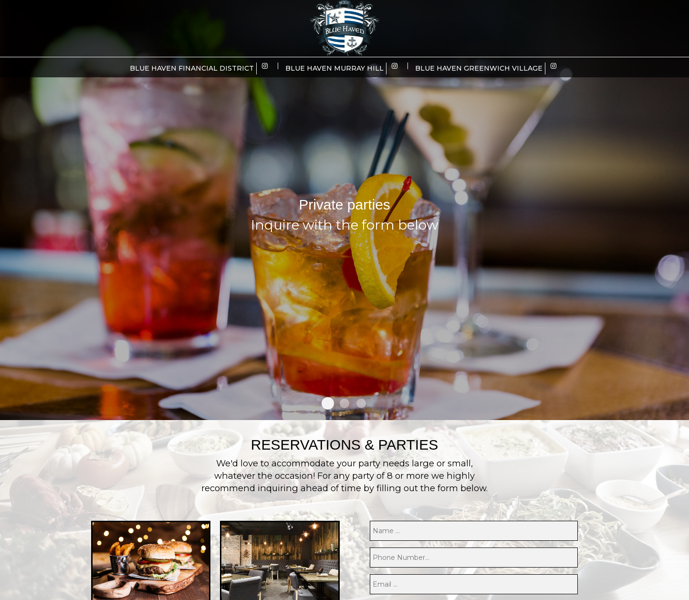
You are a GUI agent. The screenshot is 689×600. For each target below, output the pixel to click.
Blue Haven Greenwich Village (479, 68)
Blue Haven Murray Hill (334, 68)
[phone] (474, 557)
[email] (474, 584)
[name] (474, 531)
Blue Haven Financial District (192, 68)
